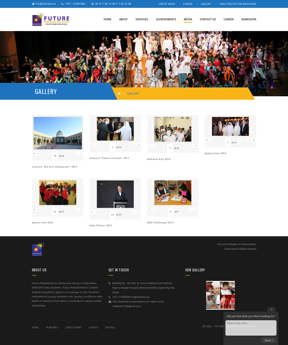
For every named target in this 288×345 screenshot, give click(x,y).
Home (35, 327)
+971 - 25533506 (73, 3)
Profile (110, 327)
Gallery (206, 4)
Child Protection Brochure (238, 4)
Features (52, 327)
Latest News (167, 4)
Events (187, 4)
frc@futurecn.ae (44, 3)
